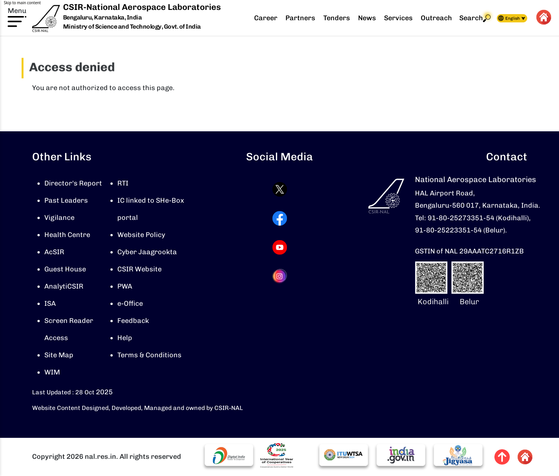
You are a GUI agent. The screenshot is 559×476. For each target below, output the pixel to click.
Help (124, 338)
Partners (300, 18)
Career (265, 18)
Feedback (133, 320)
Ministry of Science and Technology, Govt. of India (132, 26)
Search (475, 18)
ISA (50, 303)
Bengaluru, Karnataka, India (102, 18)
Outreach (436, 18)
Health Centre (67, 235)
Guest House (65, 269)
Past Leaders (66, 200)
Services (398, 18)
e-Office (130, 303)
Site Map (58, 355)
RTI (122, 183)
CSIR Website (139, 269)
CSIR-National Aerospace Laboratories (142, 7)
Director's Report (73, 183)
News (367, 18)
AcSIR (54, 252)
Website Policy (141, 235)
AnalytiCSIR (63, 286)
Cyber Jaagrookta (147, 252)
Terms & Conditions (149, 355)
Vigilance (59, 217)
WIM (52, 372)
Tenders (336, 18)
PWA (124, 286)
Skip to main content (22, 2)
